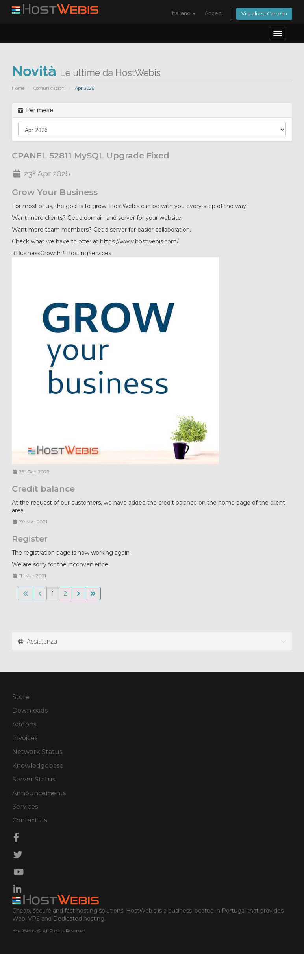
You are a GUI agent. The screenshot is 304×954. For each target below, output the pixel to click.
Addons (24, 724)
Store (21, 697)
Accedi (214, 13)
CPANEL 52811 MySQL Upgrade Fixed (90, 155)
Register (30, 539)
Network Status (37, 751)
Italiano (184, 13)
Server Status (33, 779)
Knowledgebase (37, 765)
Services (25, 806)
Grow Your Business (55, 192)
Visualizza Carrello (264, 14)
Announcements (39, 793)
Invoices (24, 738)
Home (18, 88)
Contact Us (29, 820)
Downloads (30, 710)
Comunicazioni (49, 88)
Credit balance (43, 489)
